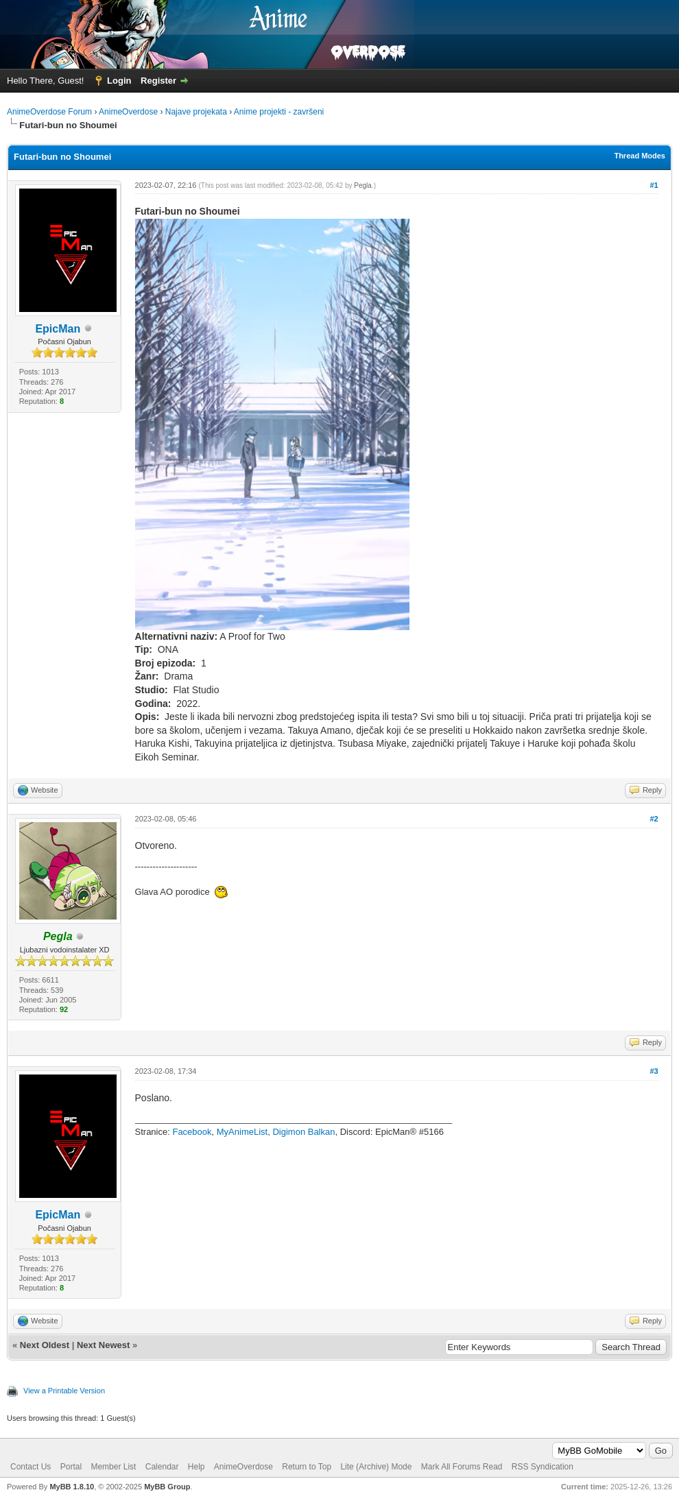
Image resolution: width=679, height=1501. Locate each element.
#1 (654, 185)
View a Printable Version (64, 1390)
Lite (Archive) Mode (376, 1467)
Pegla (363, 185)
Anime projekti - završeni (279, 112)
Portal (71, 1467)
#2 (654, 819)
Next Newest (103, 1345)
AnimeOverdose (128, 112)
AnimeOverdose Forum (49, 112)
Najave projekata (196, 112)
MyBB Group (167, 1486)
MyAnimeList (242, 1132)
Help (196, 1467)
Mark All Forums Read (462, 1467)
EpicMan (57, 329)
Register (158, 80)
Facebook (191, 1132)
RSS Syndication (542, 1467)
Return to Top (306, 1467)
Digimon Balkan (303, 1132)
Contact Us (30, 1467)
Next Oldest (44, 1345)
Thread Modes (639, 156)
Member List (113, 1467)
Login (119, 80)
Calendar (162, 1467)
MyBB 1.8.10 (71, 1486)
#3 (654, 1071)
